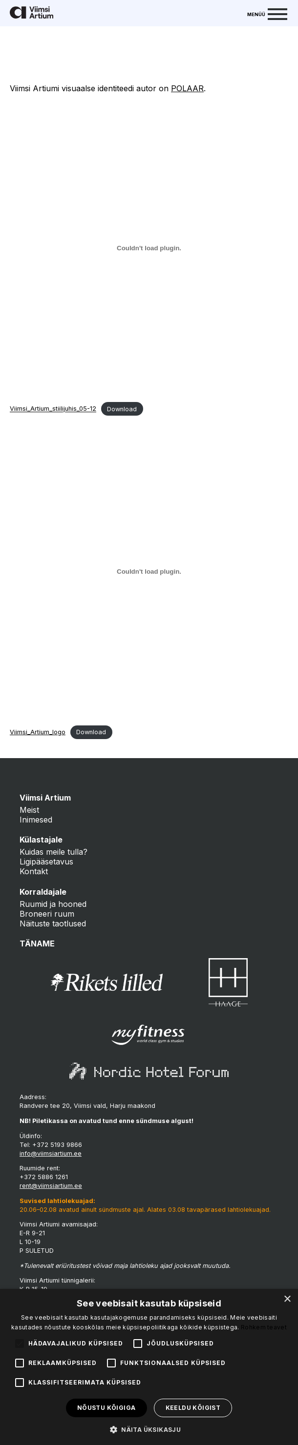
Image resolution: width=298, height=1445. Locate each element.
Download (122, 409)
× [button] (287, 1299)
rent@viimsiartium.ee (51, 1185)
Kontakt (34, 871)
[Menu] (267, 13)
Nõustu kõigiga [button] (106, 1407)
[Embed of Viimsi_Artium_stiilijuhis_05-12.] (149, 247)
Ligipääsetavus (46, 861)
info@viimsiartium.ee (51, 1153)
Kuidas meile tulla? (53, 852)
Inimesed (36, 819)
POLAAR (187, 88)
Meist (29, 810)
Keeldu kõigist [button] (193, 1407)
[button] (149, 1429)
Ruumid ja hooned (53, 904)
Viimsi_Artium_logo (37, 732)
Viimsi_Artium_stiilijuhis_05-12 (53, 409)
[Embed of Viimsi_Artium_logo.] (149, 571)
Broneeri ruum (47, 914)
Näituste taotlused (53, 923)
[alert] (149, 1367)
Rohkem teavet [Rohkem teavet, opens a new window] (264, 1327)
